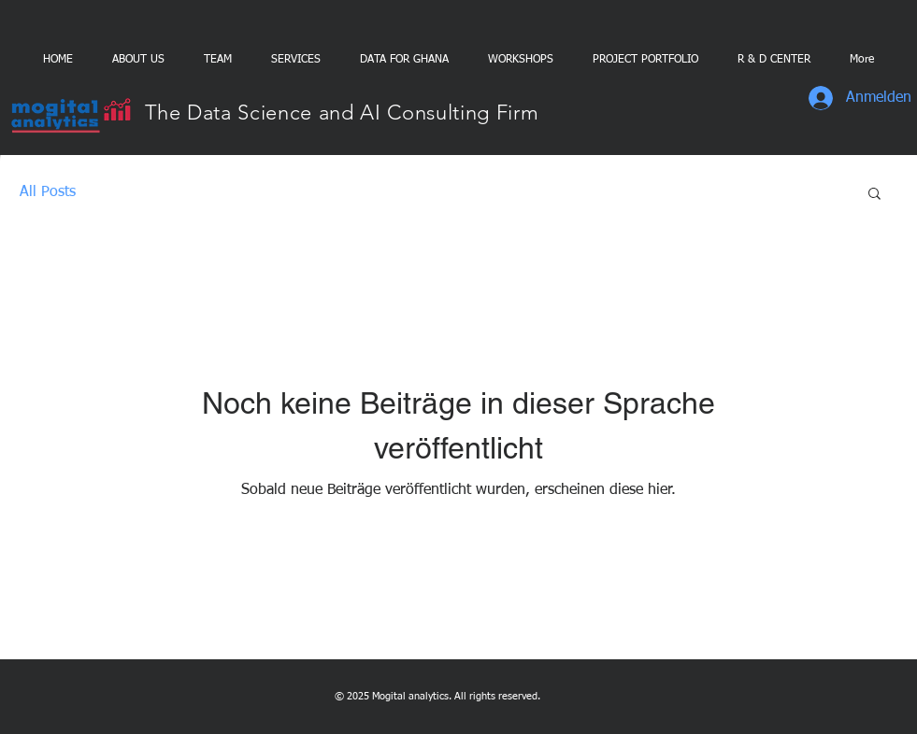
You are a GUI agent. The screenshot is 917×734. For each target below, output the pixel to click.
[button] (874, 195)
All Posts (48, 192)
